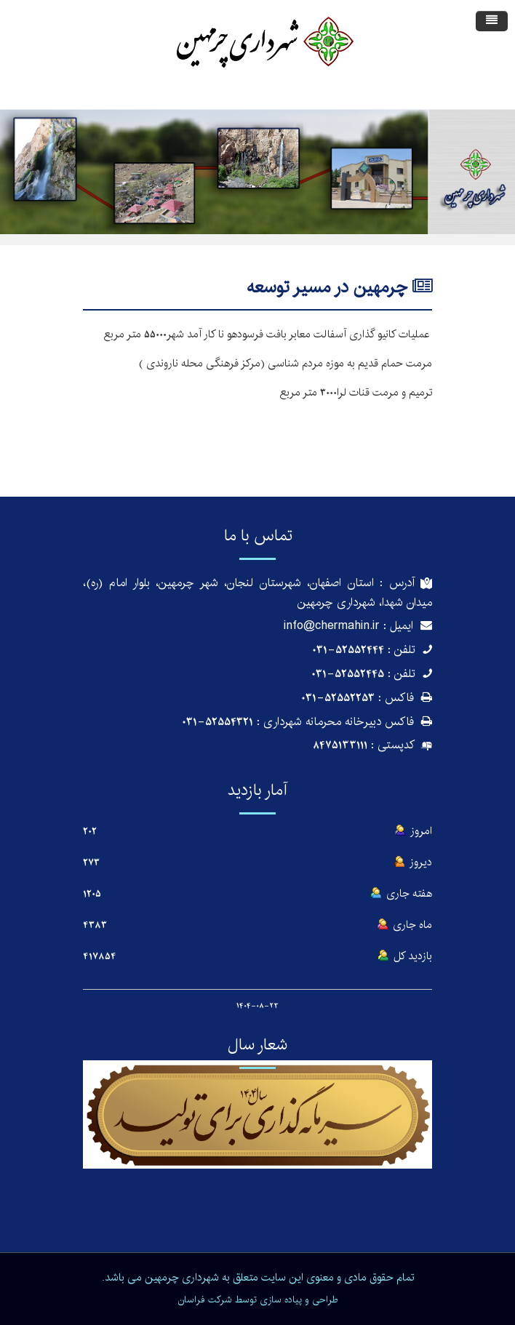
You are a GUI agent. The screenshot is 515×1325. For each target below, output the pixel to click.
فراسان (191, 1300)
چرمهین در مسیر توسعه (327, 287)
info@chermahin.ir (332, 626)
